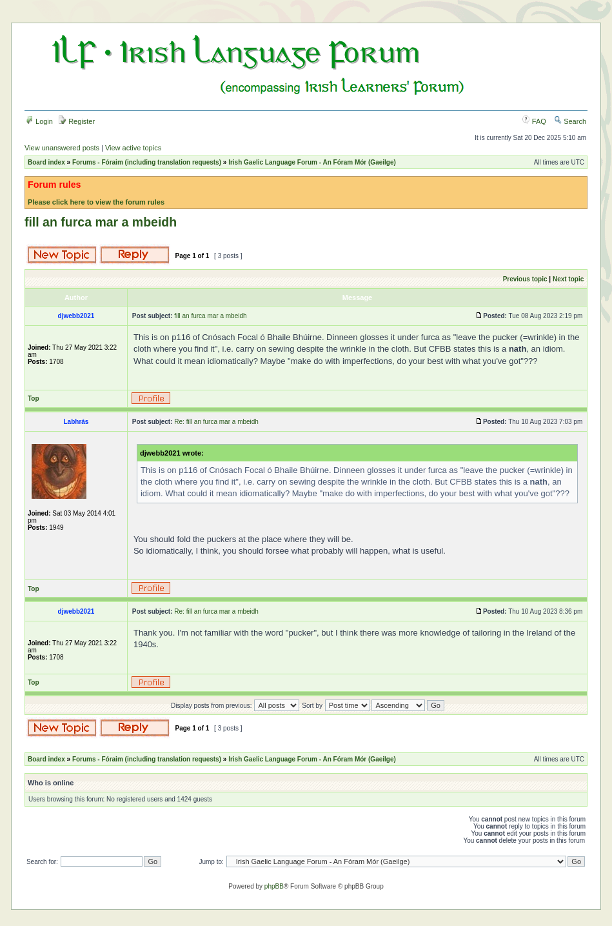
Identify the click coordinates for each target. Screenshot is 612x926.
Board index (46, 162)
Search (570, 121)
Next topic (568, 279)
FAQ (534, 121)
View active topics (133, 148)
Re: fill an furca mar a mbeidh (216, 421)
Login (39, 121)
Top (33, 398)
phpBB (274, 886)
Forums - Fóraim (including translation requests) (146, 162)
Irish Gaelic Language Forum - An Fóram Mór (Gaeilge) (312, 162)
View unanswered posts (62, 148)
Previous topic (525, 279)
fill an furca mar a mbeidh (101, 222)
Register (77, 121)
